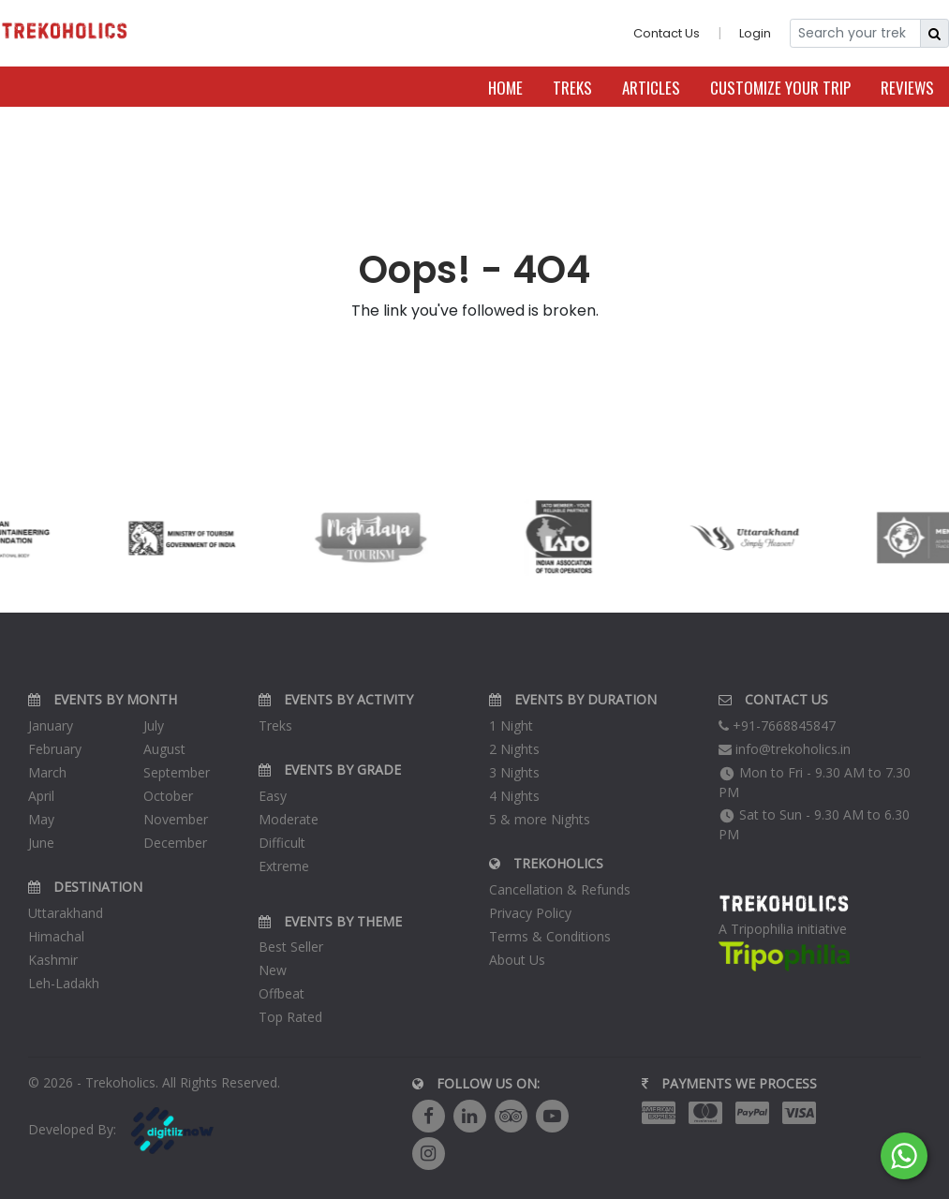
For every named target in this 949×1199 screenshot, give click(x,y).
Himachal (56, 936)
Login (755, 33)
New (273, 970)
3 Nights (514, 772)
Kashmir (53, 960)
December (175, 842)
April (41, 796)
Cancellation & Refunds (559, 889)
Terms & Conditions (550, 936)
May (41, 819)
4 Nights (514, 796)
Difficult (282, 842)
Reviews (907, 87)
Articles (651, 87)
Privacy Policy (530, 913)
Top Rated (290, 1017)
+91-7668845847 (777, 725)
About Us (517, 960)
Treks (572, 87)
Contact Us (666, 33)
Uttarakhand (65, 913)
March (47, 772)
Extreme (284, 866)
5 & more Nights (539, 819)
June (41, 842)
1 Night (511, 725)
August (164, 749)
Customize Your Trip (780, 87)
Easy (273, 796)
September (176, 772)
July (153, 725)
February (55, 749)
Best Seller (291, 946)
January (50, 725)
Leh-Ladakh (63, 983)
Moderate (289, 819)
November (175, 819)
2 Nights (514, 749)
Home (505, 87)
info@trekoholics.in (785, 749)
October (168, 796)
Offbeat (281, 993)
